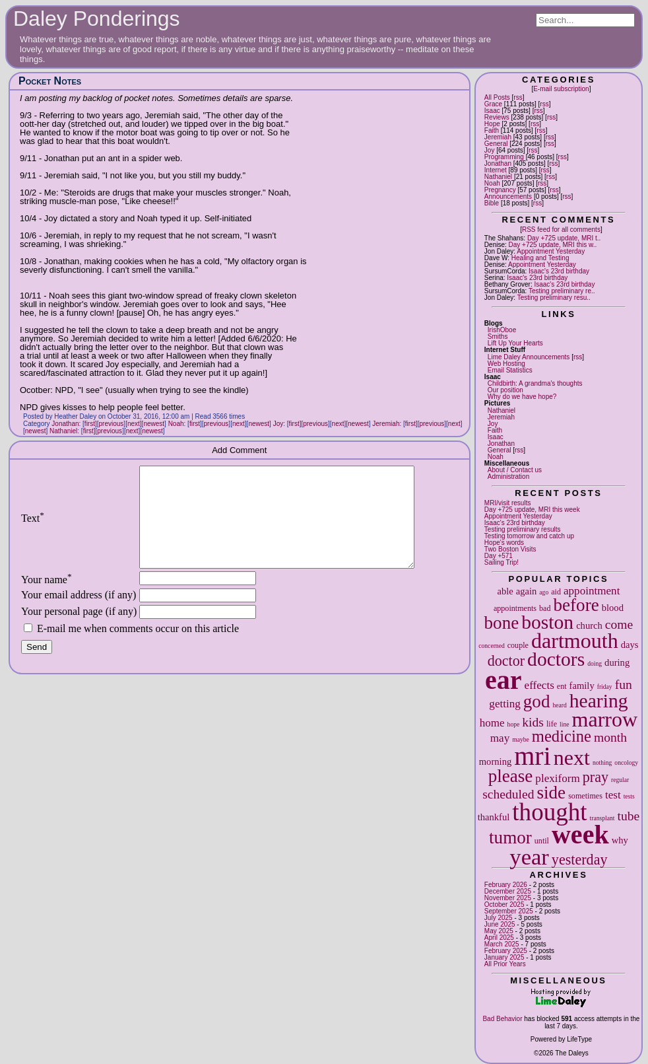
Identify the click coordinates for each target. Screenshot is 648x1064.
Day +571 (498, 555)
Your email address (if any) (78, 614)
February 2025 (505, 950)
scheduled (508, 794)
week (580, 834)
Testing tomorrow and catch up (529, 536)
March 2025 (501, 944)
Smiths (498, 336)
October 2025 (504, 904)
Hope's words (504, 542)
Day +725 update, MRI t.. (563, 238)
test (613, 795)
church (589, 625)
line (564, 724)
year (529, 856)
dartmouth (574, 641)
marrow (604, 719)
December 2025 (507, 891)
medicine (561, 736)
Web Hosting (506, 363)
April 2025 (499, 937)
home (492, 723)
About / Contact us (515, 470)
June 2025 (499, 924)
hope (513, 724)
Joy (489, 150)
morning (495, 761)
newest (153, 423)
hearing (598, 700)
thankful (494, 817)
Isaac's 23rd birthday (559, 271)
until (542, 840)
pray (595, 777)
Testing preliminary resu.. (554, 297)
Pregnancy (500, 190)
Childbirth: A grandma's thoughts (535, 383)
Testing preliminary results (522, 529)
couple (518, 645)
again (526, 591)
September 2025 (508, 911)
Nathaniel (498, 176)
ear (503, 680)
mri (532, 756)
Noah (492, 183)
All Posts (497, 97)
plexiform (557, 778)
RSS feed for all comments (561, 229)
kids (533, 722)
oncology (626, 762)
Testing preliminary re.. (562, 291)
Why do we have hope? (522, 396)
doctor (506, 661)
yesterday (580, 859)
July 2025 (498, 917)
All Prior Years (505, 964)
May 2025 (498, 931)
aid (556, 591)
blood (613, 607)
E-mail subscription (561, 88)
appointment (592, 591)
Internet (495, 170)
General (496, 143)
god (536, 701)
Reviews (496, 117)
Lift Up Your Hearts (515, 343)
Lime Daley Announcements (529, 357)
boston (547, 622)
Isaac (492, 110)
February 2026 (505, 884)
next (572, 757)
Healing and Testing (540, 258)
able (505, 591)
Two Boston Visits (510, 549)
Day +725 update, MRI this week (532, 509)
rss (517, 97)
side (551, 792)
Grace (493, 104)
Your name (46, 599)
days (630, 644)
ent (562, 686)
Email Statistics (510, 370)
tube (628, 816)
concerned (491, 645)
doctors (556, 659)
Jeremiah (497, 137)
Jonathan (497, 163)
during (617, 662)
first (89, 423)
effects (539, 685)
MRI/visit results (507, 503)
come (619, 624)
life (551, 723)
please (510, 776)
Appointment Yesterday (551, 251)
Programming (504, 156)
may (499, 738)
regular (620, 779)
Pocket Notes (49, 81)
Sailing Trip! (501, 562)
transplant (602, 818)
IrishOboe (502, 330)
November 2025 (507, 898)
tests (629, 796)
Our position (505, 390)
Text (32, 528)
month (610, 737)
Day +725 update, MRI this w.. (553, 244)
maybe (520, 739)
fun (623, 685)
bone (501, 623)
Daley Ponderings (96, 18)
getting (504, 703)
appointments (515, 608)
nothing (602, 762)
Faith (491, 130)
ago (543, 592)
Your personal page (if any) (79, 631)
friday (604, 686)
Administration (508, 476)
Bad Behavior (502, 1018)
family (582, 685)
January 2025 (504, 957)
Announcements (508, 196)
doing (594, 663)
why (620, 840)
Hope (492, 123)
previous (111, 423)
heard (559, 705)
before (576, 605)
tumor (510, 837)
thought (549, 812)
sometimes (585, 795)
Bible (491, 203)
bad (544, 608)
